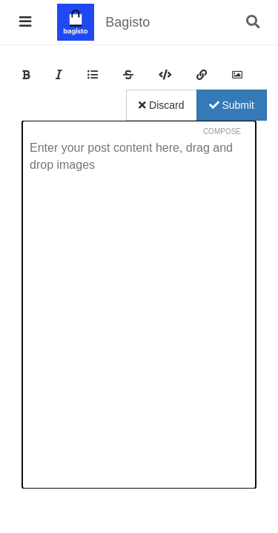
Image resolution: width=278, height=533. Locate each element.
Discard (161, 105)
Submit (231, 105)
